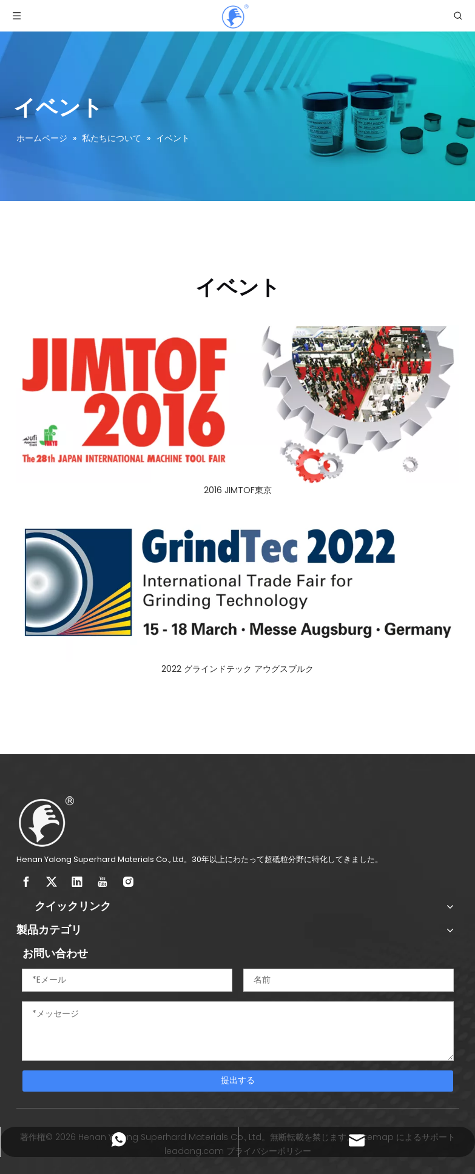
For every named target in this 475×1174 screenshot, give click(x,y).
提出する (238, 1080)
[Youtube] (102, 882)
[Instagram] (128, 882)
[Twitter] (51, 882)
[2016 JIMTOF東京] (237, 404)
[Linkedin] (77, 882)
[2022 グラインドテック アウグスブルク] (237, 582)
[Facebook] (26, 882)
